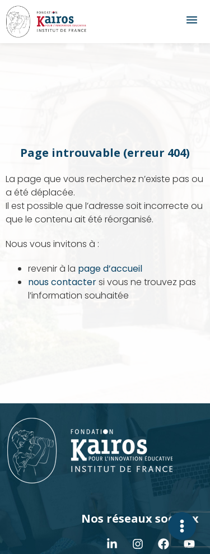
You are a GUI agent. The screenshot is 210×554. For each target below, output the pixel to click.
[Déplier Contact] (182, 526)
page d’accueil (110, 268)
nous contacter (62, 282)
